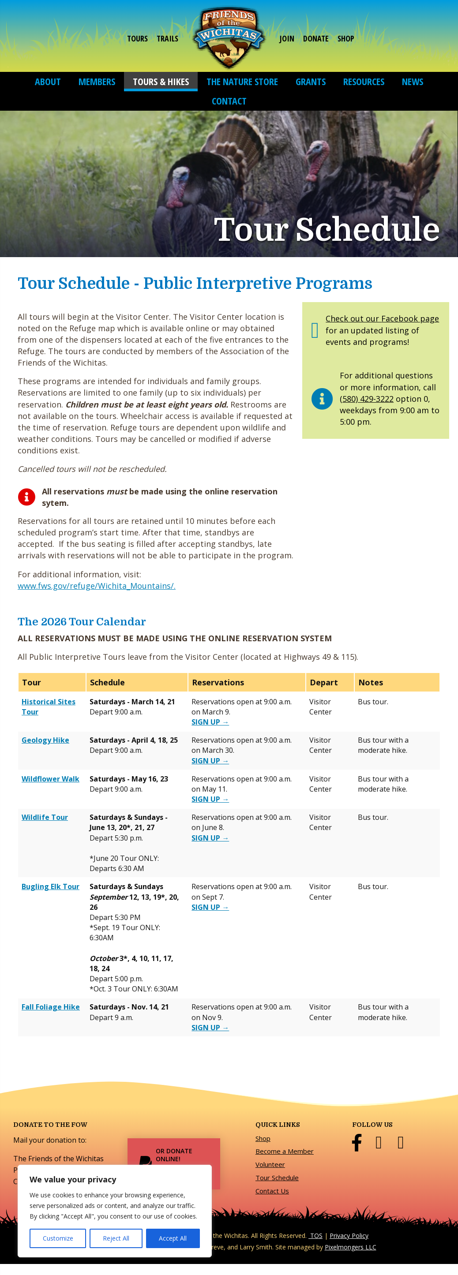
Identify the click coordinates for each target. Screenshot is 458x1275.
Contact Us (272, 1190)
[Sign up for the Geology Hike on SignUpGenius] (210, 761)
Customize (58, 1238)
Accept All (173, 1238)
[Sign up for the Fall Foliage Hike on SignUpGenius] (210, 1027)
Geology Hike (45, 740)
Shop (262, 1138)
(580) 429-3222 (367, 398)
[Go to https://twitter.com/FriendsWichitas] (378, 1143)
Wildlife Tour (45, 817)
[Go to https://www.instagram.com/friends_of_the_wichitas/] (400, 1143)
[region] (115, 1211)
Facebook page (410, 318)
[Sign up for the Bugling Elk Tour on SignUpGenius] (210, 907)
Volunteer (270, 1164)
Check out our (353, 318)
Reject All (116, 1238)
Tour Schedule (277, 1177)
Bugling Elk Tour (50, 886)
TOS (315, 1235)
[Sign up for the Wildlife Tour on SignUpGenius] (210, 838)
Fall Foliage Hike (51, 1007)
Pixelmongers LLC (350, 1247)
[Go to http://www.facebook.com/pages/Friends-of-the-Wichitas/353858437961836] (356, 1143)
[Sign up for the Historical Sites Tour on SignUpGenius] (210, 722)
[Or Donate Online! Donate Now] (174, 1163)
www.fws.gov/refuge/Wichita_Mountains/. (97, 585)
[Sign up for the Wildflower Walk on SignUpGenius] (210, 799)
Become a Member (284, 1151)
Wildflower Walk (50, 779)
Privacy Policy (349, 1235)
